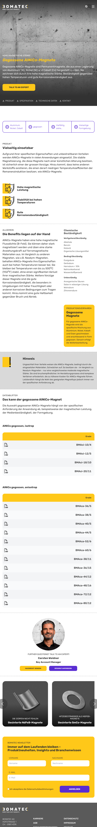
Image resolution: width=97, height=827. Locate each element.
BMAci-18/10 (47, 462)
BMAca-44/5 (47, 533)
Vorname (13, 758)
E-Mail (12, 772)
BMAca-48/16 (47, 585)
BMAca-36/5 (47, 506)
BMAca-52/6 (47, 541)
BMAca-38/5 (47, 515)
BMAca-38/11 (47, 559)
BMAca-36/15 (47, 568)
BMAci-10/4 (47, 445)
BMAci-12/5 (47, 454)
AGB (35, 823)
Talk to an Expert (19, 87)
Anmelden (74, 789)
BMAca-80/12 (47, 603)
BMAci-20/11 (47, 471)
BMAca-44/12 (47, 577)
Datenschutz (71, 819)
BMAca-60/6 (47, 550)
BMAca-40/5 (47, 524)
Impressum (70, 823)
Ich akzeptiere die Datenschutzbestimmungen (31, 789)
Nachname (57, 758)
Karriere (38, 819)
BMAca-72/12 (47, 594)
